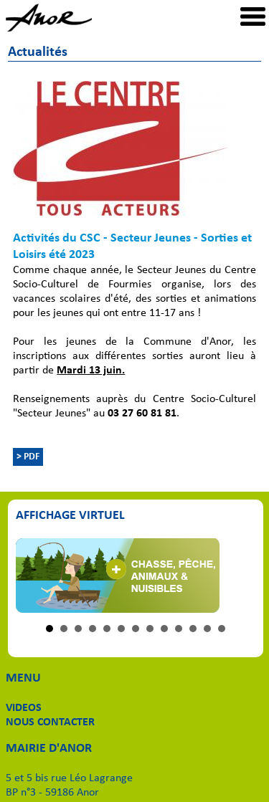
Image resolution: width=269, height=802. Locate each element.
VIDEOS (24, 708)
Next (237, 575)
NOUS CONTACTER (50, 722)
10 (178, 628)
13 (221, 628)
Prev (34, 575)
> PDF (27, 457)
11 (193, 628)
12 (207, 628)
